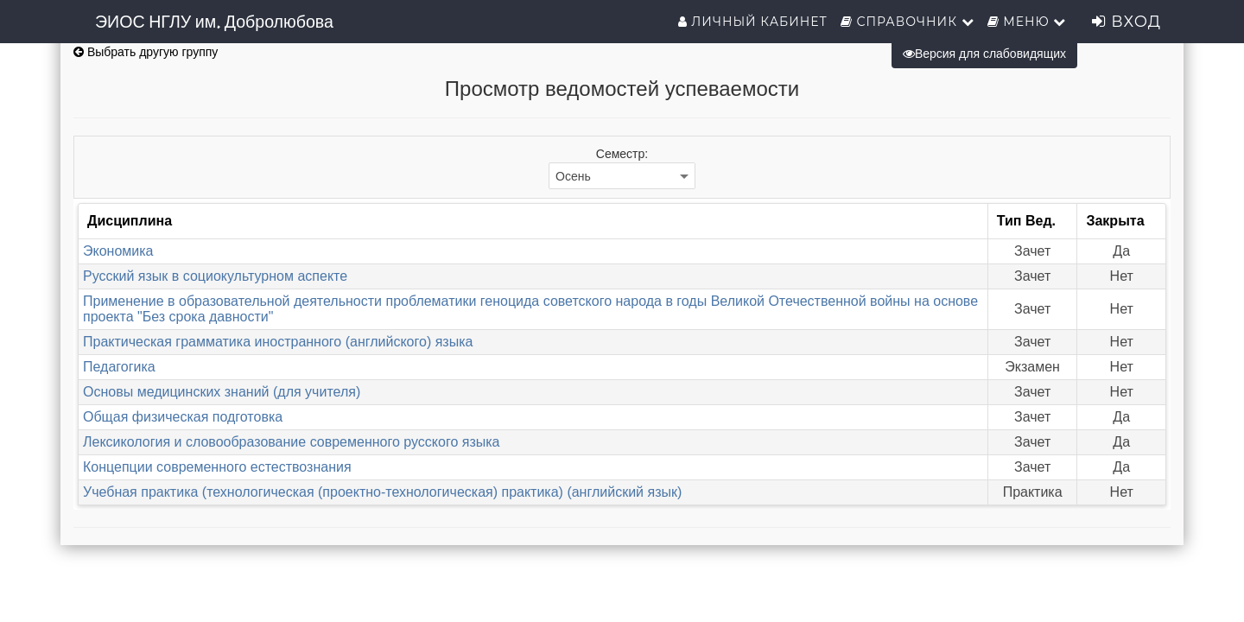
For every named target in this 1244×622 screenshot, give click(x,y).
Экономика (118, 251)
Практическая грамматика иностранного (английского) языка (278, 341)
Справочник (907, 21)
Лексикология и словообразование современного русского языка (291, 442)
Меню (1027, 21)
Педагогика (119, 366)
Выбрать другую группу (145, 52)
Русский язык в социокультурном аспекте (215, 276)
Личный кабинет (753, 21)
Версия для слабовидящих (984, 53)
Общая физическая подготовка (182, 416)
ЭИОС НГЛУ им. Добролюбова (214, 22)
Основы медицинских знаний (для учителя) (221, 391)
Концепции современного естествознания (217, 467)
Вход (1126, 21)
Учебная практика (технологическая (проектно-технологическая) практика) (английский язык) (382, 492)
